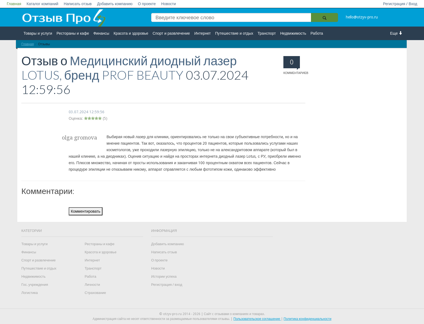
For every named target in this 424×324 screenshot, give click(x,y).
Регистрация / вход (166, 285)
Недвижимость (293, 33)
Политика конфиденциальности (308, 319)
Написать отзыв (78, 4)
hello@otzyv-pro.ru (362, 17)
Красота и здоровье (131, 33)
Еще (396, 33)
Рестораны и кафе (73, 33)
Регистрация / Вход (400, 4)
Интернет (202, 33)
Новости (168, 4)
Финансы (101, 33)
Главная (14, 4)
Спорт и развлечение (171, 33)
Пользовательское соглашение (257, 319)
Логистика (29, 293)
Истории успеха (164, 276)
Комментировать (85, 211)
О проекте (147, 4)
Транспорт (267, 33)
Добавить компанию (114, 4)
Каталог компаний (42, 4)
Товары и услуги (38, 33)
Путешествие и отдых (234, 33)
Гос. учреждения (34, 285)
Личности (92, 285)
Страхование (95, 293)
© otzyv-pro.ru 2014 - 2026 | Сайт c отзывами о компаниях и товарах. (212, 314)
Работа (316, 33)
